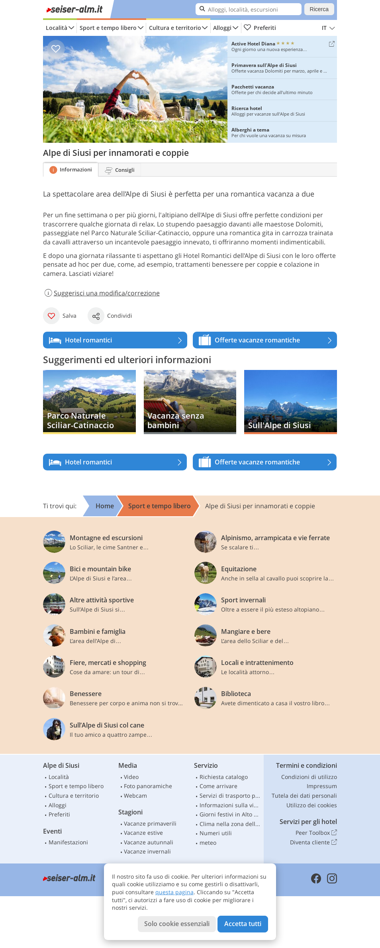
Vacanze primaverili (150, 823)
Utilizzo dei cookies (311, 805)
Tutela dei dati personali (304, 795)
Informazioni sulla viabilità (231, 805)
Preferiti (260, 28)
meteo (208, 842)
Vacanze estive (143, 832)
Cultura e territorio (175, 27)
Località (56, 27)
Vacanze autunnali (148, 842)
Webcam (135, 795)
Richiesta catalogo (224, 777)
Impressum (322, 786)
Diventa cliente (313, 842)
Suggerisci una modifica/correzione (101, 293)
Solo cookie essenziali (177, 923)
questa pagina (174, 892)
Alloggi (222, 27)
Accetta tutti (242, 923)
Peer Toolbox (316, 833)
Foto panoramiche (148, 786)
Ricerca (319, 9)
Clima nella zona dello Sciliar (231, 824)
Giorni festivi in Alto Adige (231, 814)
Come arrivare (218, 786)
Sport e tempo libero (108, 27)
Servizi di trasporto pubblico (231, 795)
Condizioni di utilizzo (309, 777)
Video (131, 777)
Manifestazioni (68, 842)
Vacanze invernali (147, 851)
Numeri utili (216, 833)
